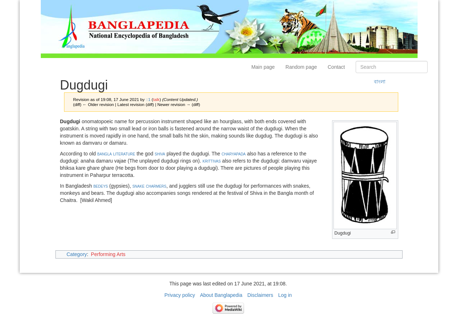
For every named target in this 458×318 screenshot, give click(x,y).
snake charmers (149, 186)
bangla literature (116, 153)
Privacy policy (179, 295)
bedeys (100, 186)
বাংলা (379, 82)
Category (77, 254)
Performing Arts (108, 254)
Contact (336, 67)
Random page (301, 67)
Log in (285, 295)
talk (156, 99)
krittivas (212, 161)
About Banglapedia (221, 295)
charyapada (233, 153)
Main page (262, 67)
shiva (160, 153)
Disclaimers (260, 295)
